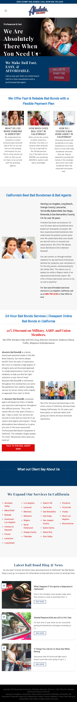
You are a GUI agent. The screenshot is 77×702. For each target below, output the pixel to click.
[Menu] (5, 11)
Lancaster (8, 538)
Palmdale (28, 536)
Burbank (7, 515)
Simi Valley (48, 536)
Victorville (66, 507)
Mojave (27, 520)
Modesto (28, 516)
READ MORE (40, 602)
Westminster (68, 523)
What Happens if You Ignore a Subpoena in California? (53, 587)
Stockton (66, 503)
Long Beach (9, 543)
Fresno (7, 534)
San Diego (47, 516)
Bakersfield (9, 510)
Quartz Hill (47, 503)
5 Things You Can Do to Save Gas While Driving (52, 650)
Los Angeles (29, 503)
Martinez (27, 512)
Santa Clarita (48, 528)
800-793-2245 (51, 294)
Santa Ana (47, 507)
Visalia (65, 512)
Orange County (30, 532)
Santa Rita (47, 532)
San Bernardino (49, 512)
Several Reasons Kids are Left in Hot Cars (52, 618)
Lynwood (27, 507)
